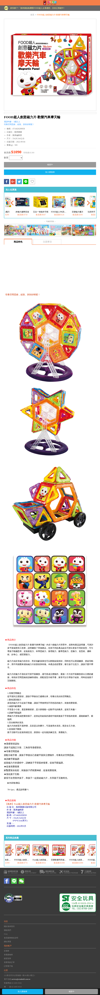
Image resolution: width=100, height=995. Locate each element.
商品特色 (18, 242)
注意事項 (47, 242)
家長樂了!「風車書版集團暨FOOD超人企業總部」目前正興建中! (37, 8)
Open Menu (4, 2)
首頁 (32, 15)
